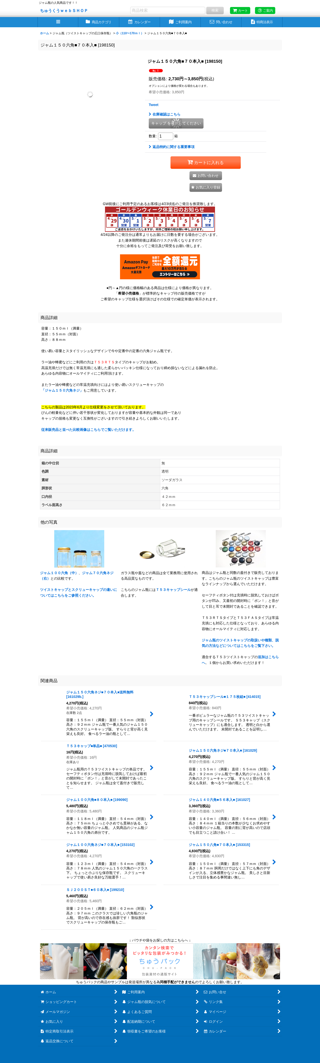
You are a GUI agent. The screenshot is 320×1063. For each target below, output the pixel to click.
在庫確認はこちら (164, 114)
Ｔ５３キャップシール (173, 590)
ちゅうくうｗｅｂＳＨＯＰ (64, 10)
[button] (58, 22)
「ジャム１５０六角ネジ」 (62, 390)
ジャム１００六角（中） (59, 573)
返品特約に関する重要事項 (171, 147)
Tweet (153, 105)
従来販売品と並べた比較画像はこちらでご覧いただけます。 (88, 430)
